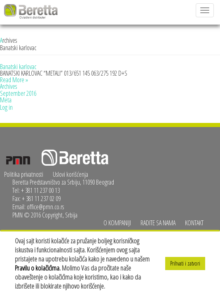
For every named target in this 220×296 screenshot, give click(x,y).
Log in (6, 107)
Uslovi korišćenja (70, 174)
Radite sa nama (158, 222)
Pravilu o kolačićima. (38, 268)
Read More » (14, 79)
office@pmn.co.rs (45, 206)
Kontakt (194, 222)
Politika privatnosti (23, 174)
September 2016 (18, 93)
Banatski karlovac (18, 66)
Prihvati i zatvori (185, 263)
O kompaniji (117, 222)
